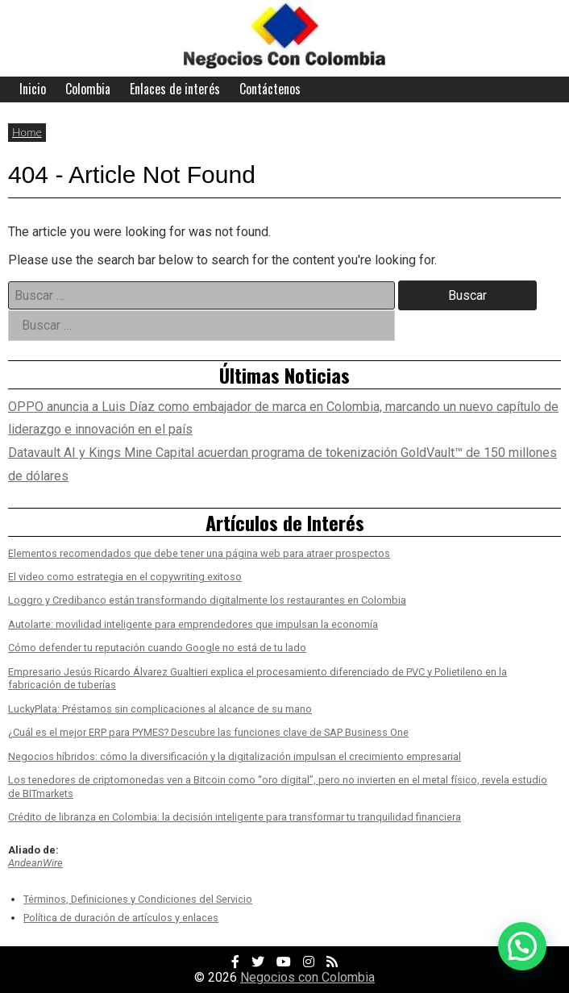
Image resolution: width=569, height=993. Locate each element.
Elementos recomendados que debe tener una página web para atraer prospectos (199, 553)
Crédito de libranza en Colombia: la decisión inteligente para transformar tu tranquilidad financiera (234, 817)
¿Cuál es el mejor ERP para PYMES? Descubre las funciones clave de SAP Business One (208, 732)
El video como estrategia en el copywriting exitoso (125, 577)
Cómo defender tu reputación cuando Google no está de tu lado (157, 648)
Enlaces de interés (175, 88)
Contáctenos (270, 88)
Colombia (87, 88)
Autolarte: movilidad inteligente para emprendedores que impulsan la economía (193, 624)
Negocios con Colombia (307, 977)
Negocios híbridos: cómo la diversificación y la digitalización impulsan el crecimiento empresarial (234, 756)
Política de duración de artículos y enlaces (120, 918)
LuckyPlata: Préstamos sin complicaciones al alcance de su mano (160, 709)
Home (27, 132)
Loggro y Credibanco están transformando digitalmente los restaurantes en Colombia (207, 600)
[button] (522, 946)
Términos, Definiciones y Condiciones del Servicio (137, 899)
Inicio (32, 88)
